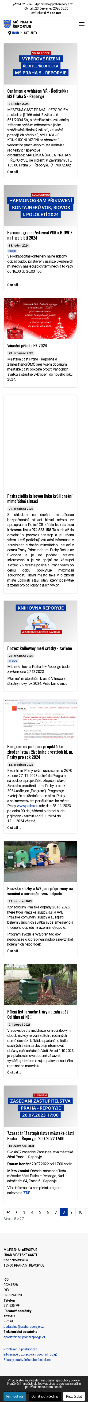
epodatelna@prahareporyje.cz (25, 1337)
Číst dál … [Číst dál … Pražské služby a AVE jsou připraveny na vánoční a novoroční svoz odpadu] (14, 951)
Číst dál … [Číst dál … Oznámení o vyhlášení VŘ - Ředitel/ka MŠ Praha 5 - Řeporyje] (14, 172)
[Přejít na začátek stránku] (8, 1212)
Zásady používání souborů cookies (27, 1360)
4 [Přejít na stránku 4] (32, 1212)
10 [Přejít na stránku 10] (80, 1212)
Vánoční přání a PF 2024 (27, 346)
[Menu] (81, 24)
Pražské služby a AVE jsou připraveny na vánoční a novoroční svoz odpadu (40, 891)
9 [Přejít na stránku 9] (71, 1212)
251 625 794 (23, 4)
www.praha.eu (27, 806)
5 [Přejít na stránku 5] (40, 1212)
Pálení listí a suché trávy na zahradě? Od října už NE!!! (38, 1014)
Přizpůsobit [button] (74, 1396)
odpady (12, 251)
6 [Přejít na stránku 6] (48, 1212)
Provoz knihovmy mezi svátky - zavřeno (39, 648)
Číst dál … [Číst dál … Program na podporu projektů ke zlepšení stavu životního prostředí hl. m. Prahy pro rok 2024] (14, 828)
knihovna (12, 661)
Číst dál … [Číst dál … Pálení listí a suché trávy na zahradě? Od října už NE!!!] (14, 1072)
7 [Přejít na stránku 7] (56, 1212)
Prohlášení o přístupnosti (20, 1349)
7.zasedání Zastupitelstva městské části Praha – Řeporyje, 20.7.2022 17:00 (40, 1135)
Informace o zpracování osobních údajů (30, 1354)
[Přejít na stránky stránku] (17, 1212)
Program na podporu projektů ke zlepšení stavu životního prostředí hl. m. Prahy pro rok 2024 (40, 751)
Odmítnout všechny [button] (44, 1396)
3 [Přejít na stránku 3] (24, 1212)
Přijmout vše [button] (14, 1396)
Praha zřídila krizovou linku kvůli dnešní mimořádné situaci (39, 498)
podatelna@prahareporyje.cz (55, 4)
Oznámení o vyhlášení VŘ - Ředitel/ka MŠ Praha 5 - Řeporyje (37, 93)
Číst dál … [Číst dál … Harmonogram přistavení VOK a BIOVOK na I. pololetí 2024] (14, 285)
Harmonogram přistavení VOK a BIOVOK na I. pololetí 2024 (40, 235)
